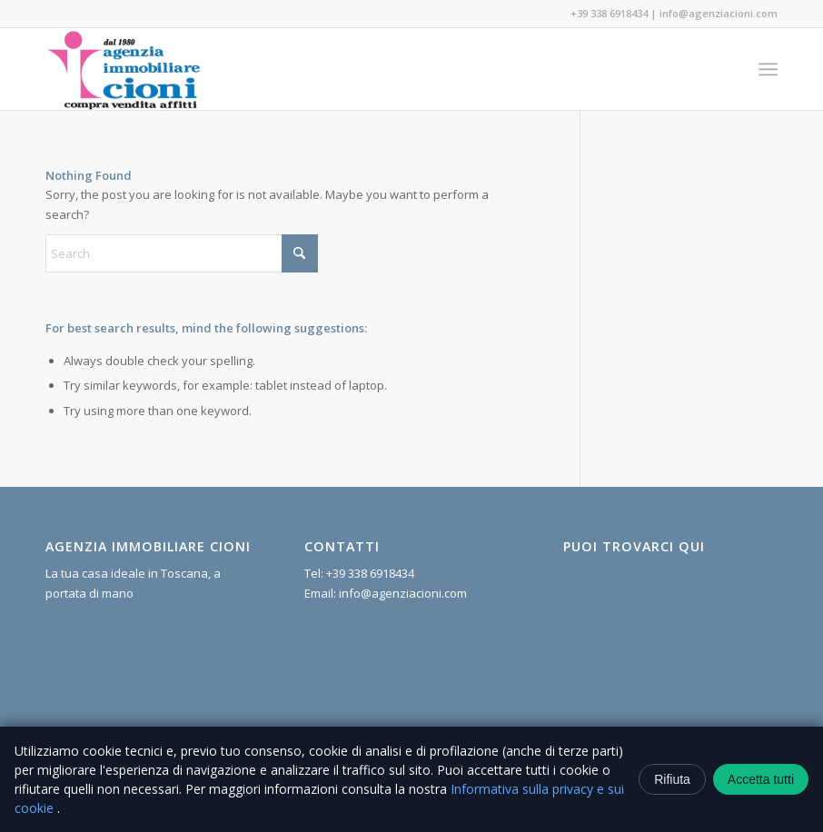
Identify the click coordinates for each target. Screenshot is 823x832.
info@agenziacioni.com (718, 13)
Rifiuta (672, 779)
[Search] (181, 253)
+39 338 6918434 (609, 13)
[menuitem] (768, 69)
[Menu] (768, 69)
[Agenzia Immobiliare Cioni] (124, 69)
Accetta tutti (761, 779)
